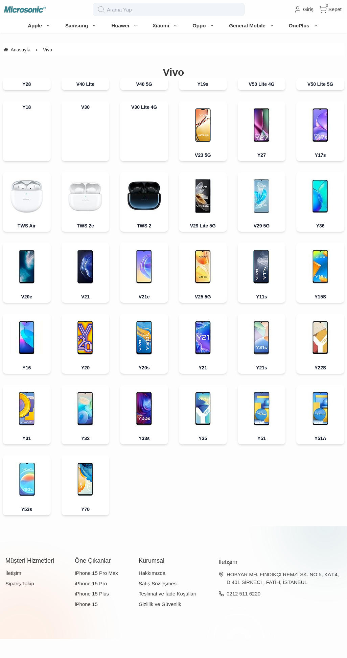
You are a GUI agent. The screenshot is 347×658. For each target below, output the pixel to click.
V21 (85, 315)
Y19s (202, 103)
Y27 (261, 174)
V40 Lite (85, 103)
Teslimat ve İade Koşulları (167, 612)
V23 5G (203, 174)
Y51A (320, 457)
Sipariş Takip (19, 602)
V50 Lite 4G (261, 103)
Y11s (261, 315)
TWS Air (27, 244)
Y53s (26, 528)
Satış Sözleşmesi (158, 602)
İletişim (13, 592)
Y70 (85, 528)
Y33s (144, 457)
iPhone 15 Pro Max (96, 592)
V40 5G (144, 103)
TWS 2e (85, 244)
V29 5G (262, 244)
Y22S (320, 386)
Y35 (203, 457)
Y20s (144, 386)
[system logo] (36, 19)
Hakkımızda (152, 592)
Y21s (261, 386)
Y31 (26, 457)
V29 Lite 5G (203, 244)
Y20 (85, 386)
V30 (85, 126)
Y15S (320, 315)
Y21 (203, 386)
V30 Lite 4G (144, 126)
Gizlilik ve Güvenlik (160, 623)
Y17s (320, 174)
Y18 (26, 126)
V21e (144, 315)
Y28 (26, 103)
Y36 (320, 244)
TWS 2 (144, 244)
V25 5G (203, 315)
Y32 (85, 457)
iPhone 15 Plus (92, 612)
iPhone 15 (86, 623)
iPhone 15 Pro (91, 602)
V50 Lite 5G (320, 103)
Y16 (26, 386)
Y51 (261, 457)
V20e (26, 315)
